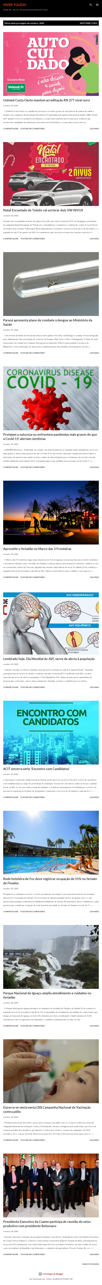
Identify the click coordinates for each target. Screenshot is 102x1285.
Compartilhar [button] (10, 128)
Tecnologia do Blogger (51, 1274)
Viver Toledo (14, 5)
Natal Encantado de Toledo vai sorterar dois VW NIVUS (43, 210)
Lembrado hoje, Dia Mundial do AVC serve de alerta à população (49, 659)
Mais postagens (90, 1264)
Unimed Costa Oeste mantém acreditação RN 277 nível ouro (46, 100)
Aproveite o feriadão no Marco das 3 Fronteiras (37, 549)
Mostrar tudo (88, 23)
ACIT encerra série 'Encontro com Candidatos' (36, 769)
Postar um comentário (33, 128)
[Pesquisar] (90, 4)
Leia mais (94, 128)
